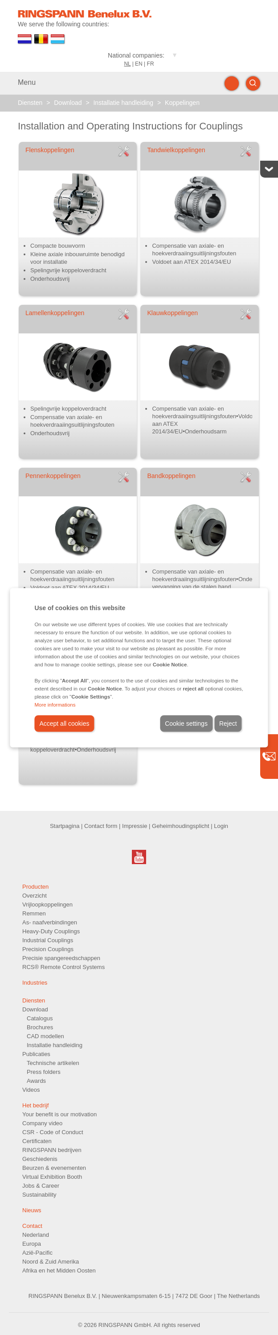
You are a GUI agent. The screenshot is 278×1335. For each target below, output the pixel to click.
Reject (228, 723)
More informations (54, 704)
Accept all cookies (64, 723)
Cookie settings (186, 723)
